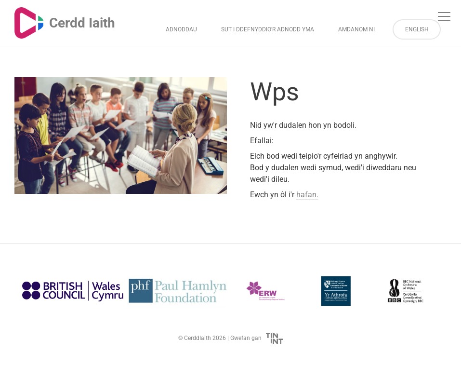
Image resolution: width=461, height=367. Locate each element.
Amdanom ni (356, 29)
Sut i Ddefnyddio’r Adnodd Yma (267, 29)
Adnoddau (181, 29)
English (417, 29)
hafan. (307, 194)
